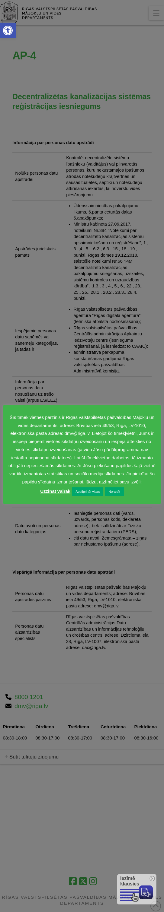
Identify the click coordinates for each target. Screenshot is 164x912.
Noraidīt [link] (114, 491)
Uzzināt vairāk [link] (55, 491)
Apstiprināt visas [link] (88, 491)
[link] (8, 30)
